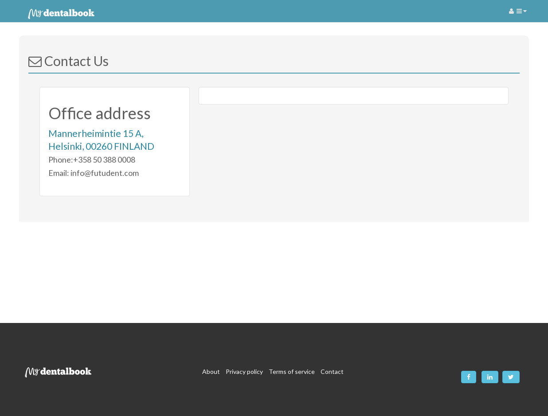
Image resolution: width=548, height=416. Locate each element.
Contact (332, 371)
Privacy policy (244, 371)
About (211, 371)
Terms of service (292, 371)
